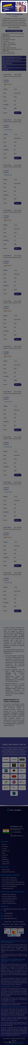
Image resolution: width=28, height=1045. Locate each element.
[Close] (24, 3)
